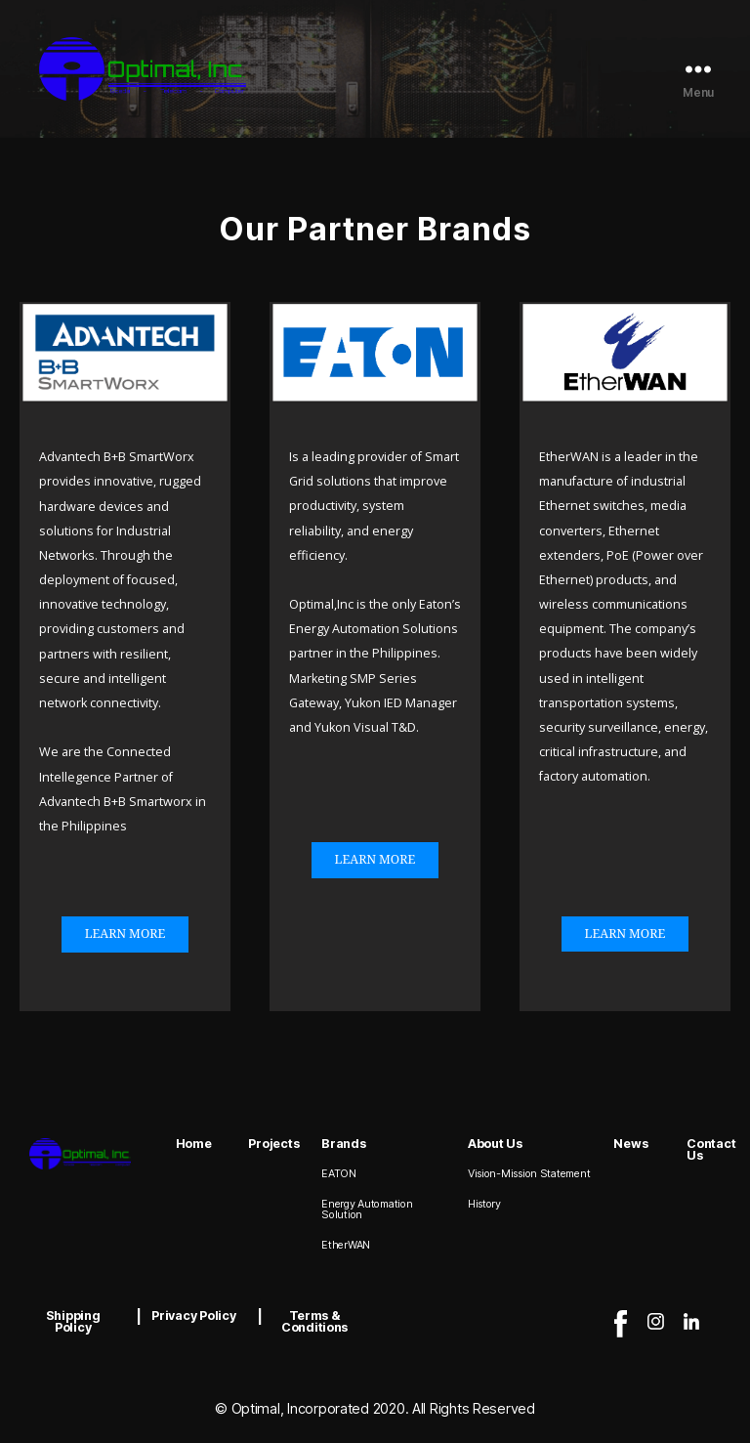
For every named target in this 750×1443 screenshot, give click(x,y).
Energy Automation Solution (366, 1209)
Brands (343, 1143)
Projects (273, 1143)
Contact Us (711, 1150)
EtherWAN (345, 1245)
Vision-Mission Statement (529, 1173)
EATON (338, 1173)
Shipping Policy (73, 1322)
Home (194, 1143)
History (484, 1204)
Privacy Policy (193, 1315)
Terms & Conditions (314, 1322)
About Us (495, 1143)
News (630, 1143)
